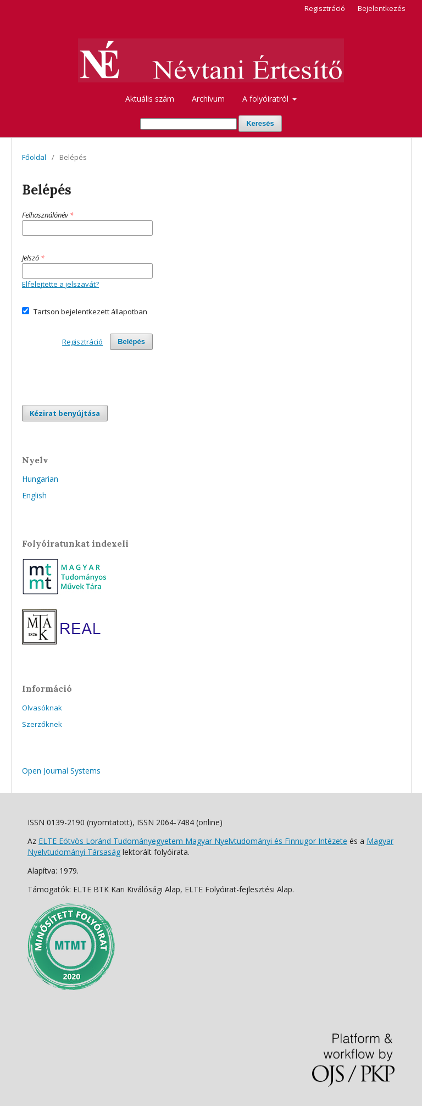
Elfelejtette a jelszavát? (60, 284)
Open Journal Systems (61, 770)
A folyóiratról (266, 98)
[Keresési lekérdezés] (188, 124)
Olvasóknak (42, 708)
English (34, 495)
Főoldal (34, 157)
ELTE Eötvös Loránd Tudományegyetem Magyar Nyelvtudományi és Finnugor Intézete (192, 841)
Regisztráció (324, 8)
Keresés (260, 123)
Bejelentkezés (382, 8)
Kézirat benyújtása (65, 413)
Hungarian (40, 479)
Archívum (208, 98)
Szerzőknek (42, 724)
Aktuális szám (149, 98)
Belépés (131, 341)
